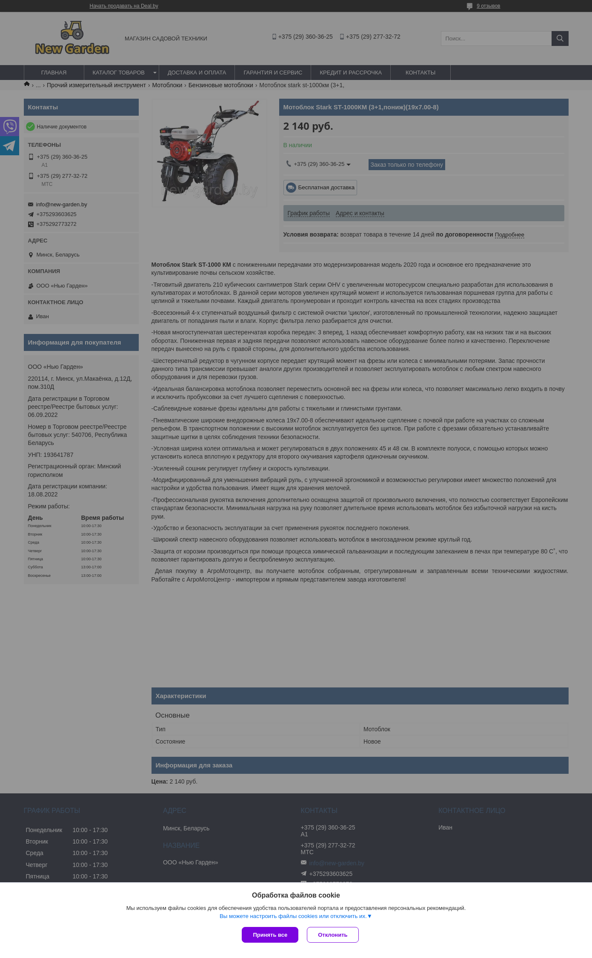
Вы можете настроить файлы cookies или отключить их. (293, 916)
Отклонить (332, 935)
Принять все (270, 935)
